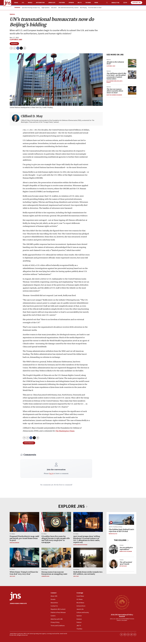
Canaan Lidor (45, 576)
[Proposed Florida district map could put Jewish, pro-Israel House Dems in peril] (24, 522)
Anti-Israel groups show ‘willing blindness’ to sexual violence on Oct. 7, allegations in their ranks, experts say (86, 539)
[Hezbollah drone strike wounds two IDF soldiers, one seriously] (88, 557)
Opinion (71, 3)
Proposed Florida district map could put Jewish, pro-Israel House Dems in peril (24, 538)
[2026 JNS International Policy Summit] (121, 602)
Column (121, 545)
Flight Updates (46, 8)
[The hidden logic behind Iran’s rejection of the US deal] (121, 519)
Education (54, 8)
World (30, 3)
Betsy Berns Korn (112, 81)
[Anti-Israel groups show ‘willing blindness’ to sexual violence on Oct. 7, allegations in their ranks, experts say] (88, 522)
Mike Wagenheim (14, 543)
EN (126, 2)
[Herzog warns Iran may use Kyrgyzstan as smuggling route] (56, 557)
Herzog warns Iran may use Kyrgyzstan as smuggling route (54, 573)
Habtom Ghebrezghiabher (114, 95)
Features (62, 3)
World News (44, 569)
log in (51, 473)
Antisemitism (40, 3)
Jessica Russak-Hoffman (80, 545)
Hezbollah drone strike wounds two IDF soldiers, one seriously (87, 573)
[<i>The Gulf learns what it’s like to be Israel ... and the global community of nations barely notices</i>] (132, 74)
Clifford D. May (16, 39)
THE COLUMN (121, 540)
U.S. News (12, 534)
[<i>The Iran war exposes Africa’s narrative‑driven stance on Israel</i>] (132, 90)
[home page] (7, 3)
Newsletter (115, 3)
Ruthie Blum (123, 566)
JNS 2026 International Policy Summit (68, 8)
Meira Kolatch (113, 534)
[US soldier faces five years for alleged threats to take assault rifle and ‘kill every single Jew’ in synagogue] (56, 522)
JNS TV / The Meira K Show (115, 527)
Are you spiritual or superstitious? (126, 548)
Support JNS (136, 3)
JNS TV (79, 3)
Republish (14, 44)
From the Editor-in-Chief (94, 8)
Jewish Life (51, 3)
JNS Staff (12, 576)
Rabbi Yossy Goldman (126, 551)
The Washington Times (64, 431)
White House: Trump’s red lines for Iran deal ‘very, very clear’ (24, 573)
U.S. (23, 3)
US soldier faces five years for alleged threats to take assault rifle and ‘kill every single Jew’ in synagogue (55, 539)
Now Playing (83, 8)
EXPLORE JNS (73, 506)
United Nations (29, 443)
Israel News (76, 569)
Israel (16, 3)
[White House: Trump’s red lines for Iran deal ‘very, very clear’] (24, 557)
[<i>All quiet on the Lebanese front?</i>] (132, 63)
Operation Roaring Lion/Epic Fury (31, 8)
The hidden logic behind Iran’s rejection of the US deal (121, 530)
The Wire (88, 3)
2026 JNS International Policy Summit (122, 615)
